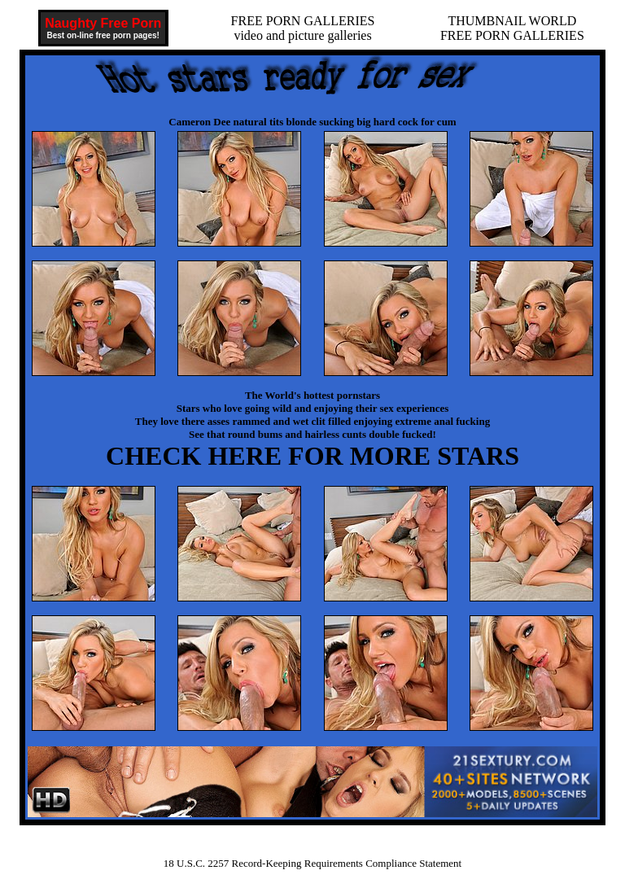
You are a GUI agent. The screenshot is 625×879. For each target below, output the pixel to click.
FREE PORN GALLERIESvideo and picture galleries (303, 28)
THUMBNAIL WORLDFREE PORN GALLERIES (512, 28)
